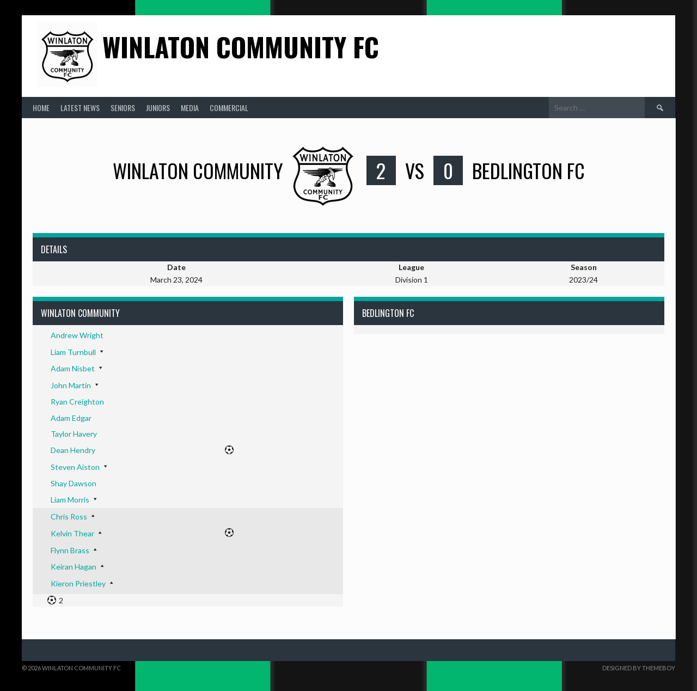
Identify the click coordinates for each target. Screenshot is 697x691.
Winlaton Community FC (240, 46)
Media (190, 107)
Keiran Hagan (73, 566)
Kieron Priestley (78, 583)
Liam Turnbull (73, 352)
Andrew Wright (77, 335)
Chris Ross (69, 516)
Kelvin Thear (72, 533)
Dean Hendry (73, 450)
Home (41, 107)
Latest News (80, 107)
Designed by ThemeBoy (638, 667)
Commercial (229, 107)
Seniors (123, 107)
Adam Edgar (71, 418)
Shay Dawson (73, 483)
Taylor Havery (74, 433)
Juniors (158, 107)
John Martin (71, 385)
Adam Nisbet (73, 368)
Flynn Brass (70, 550)
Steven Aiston (75, 467)
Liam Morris (70, 499)
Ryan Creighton (77, 401)
